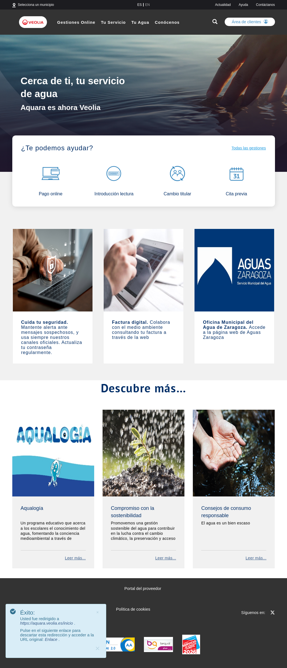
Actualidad (223, 5)
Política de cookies (133, 609)
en (147, 4)
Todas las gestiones (249, 148)
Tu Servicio (113, 22)
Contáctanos (265, 5)
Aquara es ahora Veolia (61, 107)
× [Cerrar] (97, 612)
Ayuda (243, 5)
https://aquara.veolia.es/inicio (47, 623)
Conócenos (167, 22)
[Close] (97, 648)
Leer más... (75, 558)
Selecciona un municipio (36, 5)
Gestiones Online (76, 22)
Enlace (51, 639)
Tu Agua (140, 22)
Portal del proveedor (142, 588)
